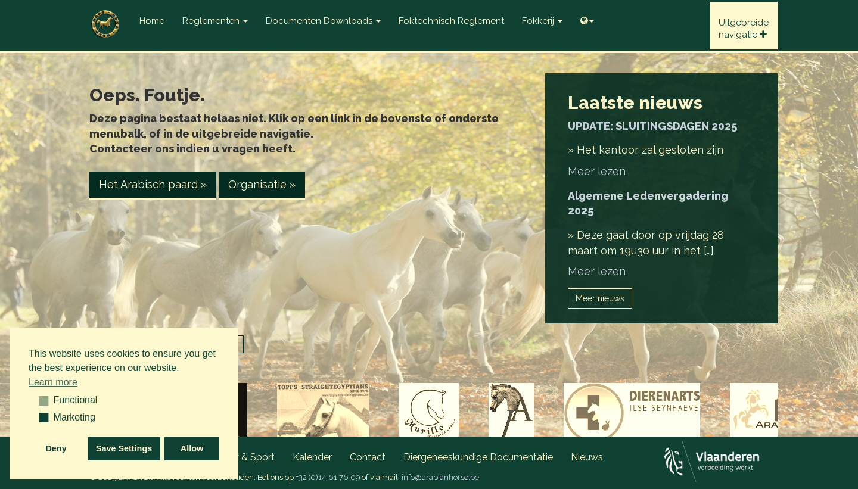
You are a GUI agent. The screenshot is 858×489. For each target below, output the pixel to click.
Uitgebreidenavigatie (744, 28)
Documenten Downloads (323, 20)
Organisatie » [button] (262, 184)
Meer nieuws (600, 298)
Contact (368, 457)
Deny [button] (55, 448)
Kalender (312, 457)
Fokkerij (542, 20)
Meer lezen (597, 171)
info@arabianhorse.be (440, 477)
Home (151, 20)
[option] (429, 413)
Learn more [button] (53, 382)
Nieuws (587, 457)
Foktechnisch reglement (451, 20)
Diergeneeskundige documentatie (478, 457)
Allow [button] (192, 448)
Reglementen (215, 20)
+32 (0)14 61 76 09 (328, 477)
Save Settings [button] (124, 448)
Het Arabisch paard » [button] (153, 184)
